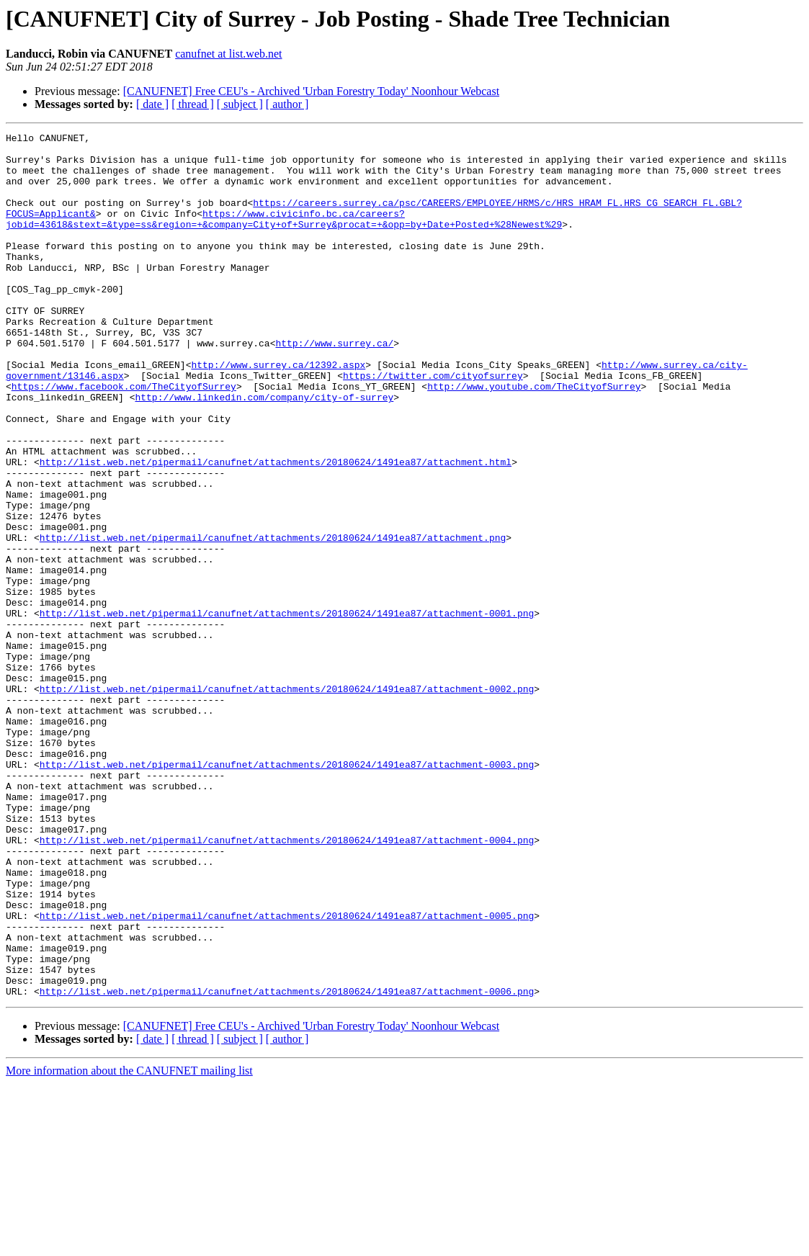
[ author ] (287, 104)
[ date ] (152, 104)
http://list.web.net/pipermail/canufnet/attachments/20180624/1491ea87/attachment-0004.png (287, 982)
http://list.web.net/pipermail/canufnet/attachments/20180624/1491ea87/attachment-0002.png (287, 800)
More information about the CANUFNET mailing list (129, 1243)
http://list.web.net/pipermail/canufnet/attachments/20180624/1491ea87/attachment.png (273, 619)
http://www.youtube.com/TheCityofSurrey (533, 437)
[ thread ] (192, 104)
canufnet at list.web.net (228, 54)
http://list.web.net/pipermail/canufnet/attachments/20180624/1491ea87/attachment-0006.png (287, 1163)
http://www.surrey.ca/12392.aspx (278, 411)
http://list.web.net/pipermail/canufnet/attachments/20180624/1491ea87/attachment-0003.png (287, 891)
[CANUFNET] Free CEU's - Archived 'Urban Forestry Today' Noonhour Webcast (311, 91)
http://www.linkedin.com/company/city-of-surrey (264, 450)
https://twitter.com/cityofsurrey (433, 424)
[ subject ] (240, 104)
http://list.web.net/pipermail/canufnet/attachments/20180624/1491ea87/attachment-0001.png (287, 710)
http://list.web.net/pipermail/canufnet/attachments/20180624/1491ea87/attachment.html (275, 528)
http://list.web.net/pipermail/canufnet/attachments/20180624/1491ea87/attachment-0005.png (287, 1073)
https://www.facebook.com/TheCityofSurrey (124, 437)
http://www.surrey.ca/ (334, 386)
